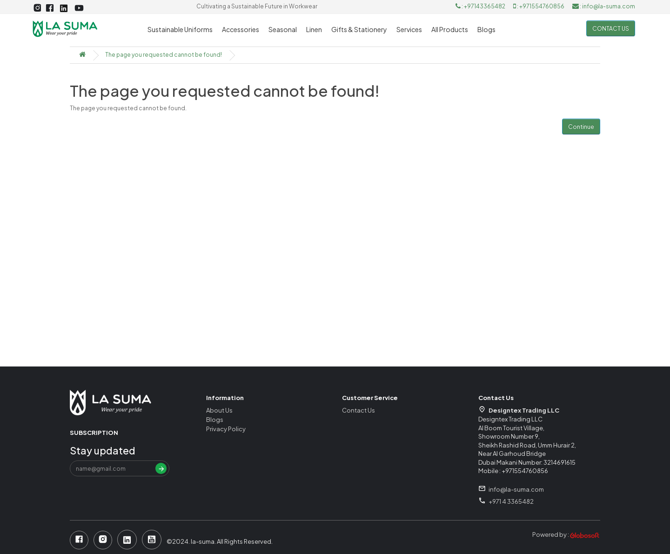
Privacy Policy (226, 429)
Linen (314, 29)
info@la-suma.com (516, 489)
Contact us (610, 28)
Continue (581, 126)
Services (409, 29)
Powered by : (566, 534)
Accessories (240, 29)
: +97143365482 (481, 6)
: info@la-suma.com (603, 6)
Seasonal (282, 29)
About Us (219, 410)
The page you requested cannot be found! (163, 54)
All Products (449, 29)
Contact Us (358, 410)
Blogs (486, 29)
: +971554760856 (539, 6)
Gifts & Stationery (359, 29)
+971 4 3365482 (511, 501)
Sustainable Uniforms (180, 29)
